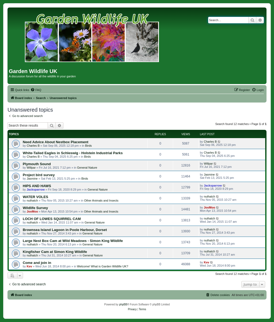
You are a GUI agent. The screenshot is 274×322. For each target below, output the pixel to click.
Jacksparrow (36, 189)
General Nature (87, 167)
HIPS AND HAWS (37, 186)
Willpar (31, 167)
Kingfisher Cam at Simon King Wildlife (55, 252)
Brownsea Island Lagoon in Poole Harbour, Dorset (65, 230)
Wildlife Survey (35, 208)
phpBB (123, 304)
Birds (88, 145)
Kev (29, 266)
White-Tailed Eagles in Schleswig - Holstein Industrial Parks (73, 153)
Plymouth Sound (37, 164)
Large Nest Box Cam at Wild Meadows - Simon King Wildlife (73, 241)
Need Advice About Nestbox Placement (55, 142)
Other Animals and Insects (101, 200)
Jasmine (32, 178)
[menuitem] (36, 90)
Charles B (33, 145)
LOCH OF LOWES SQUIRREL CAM (52, 219)
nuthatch (32, 200)
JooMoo (32, 211)
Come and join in (37, 263)
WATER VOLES (35, 197)
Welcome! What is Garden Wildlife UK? (102, 266)
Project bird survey (39, 175)
